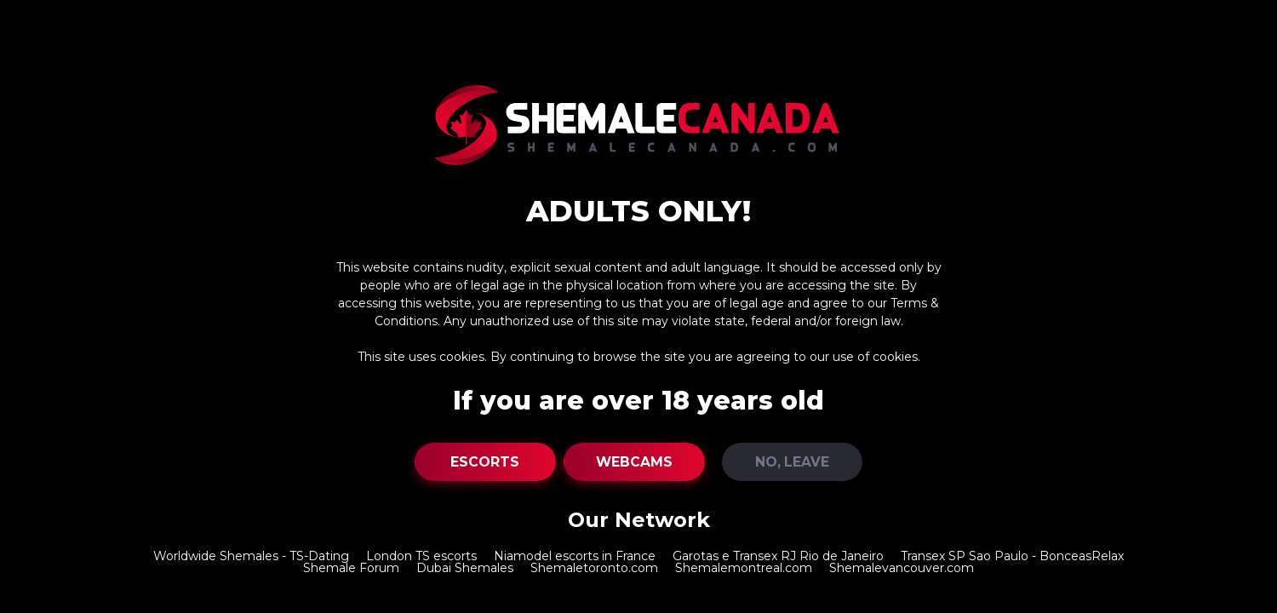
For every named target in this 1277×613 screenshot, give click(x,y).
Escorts (484, 462)
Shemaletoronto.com (594, 568)
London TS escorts (421, 556)
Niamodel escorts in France (575, 556)
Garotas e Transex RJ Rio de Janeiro (778, 556)
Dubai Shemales (464, 568)
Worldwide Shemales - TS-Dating (251, 556)
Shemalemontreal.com (743, 568)
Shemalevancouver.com (901, 568)
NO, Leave (792, 462)
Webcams (634, 462)
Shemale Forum (351, 568)
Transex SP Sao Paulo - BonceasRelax (1012, 556)
